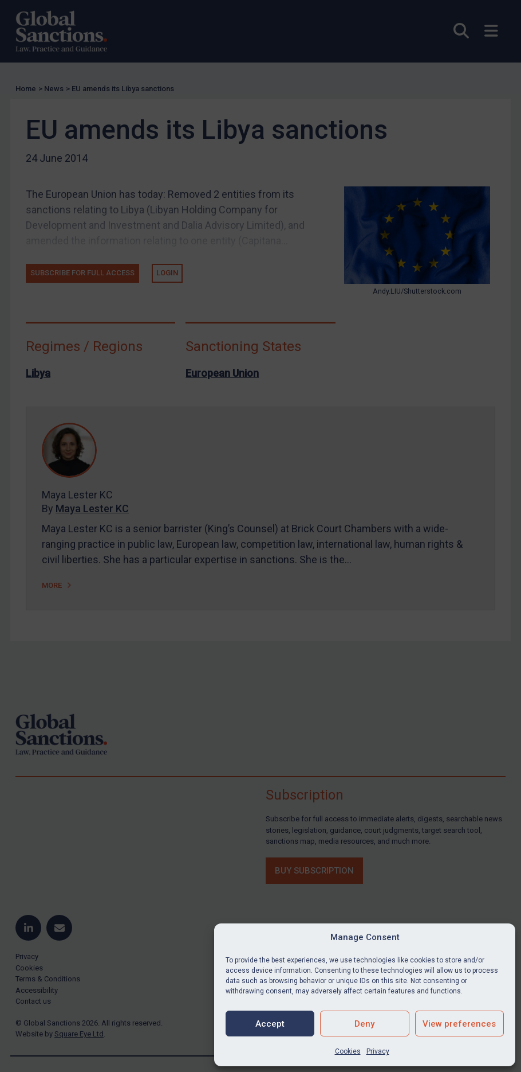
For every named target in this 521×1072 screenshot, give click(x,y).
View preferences (459, 1024)
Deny (364, 1024)
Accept (270, 1024)
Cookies (348, 1051)
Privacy (377, 1051)
